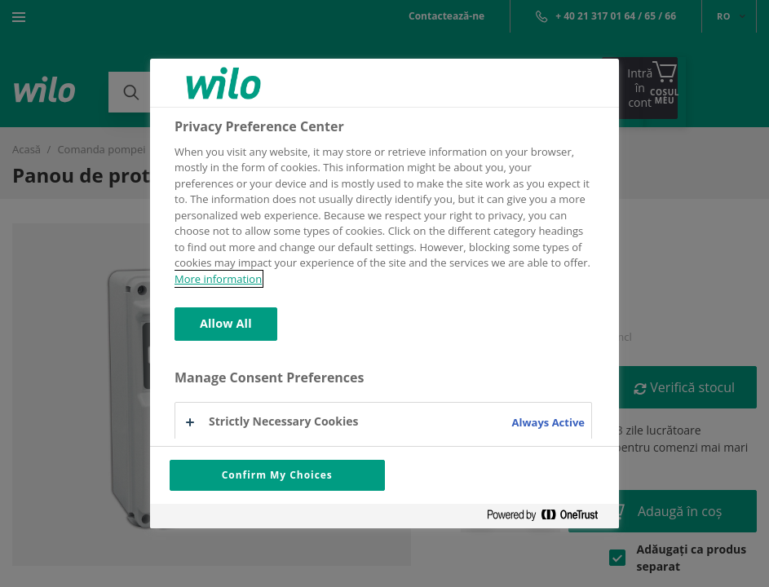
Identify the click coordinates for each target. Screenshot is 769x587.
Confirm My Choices (277, 475)
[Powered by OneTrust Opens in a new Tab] (549, 518)
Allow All (226, 323)
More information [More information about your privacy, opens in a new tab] (218, 278)
